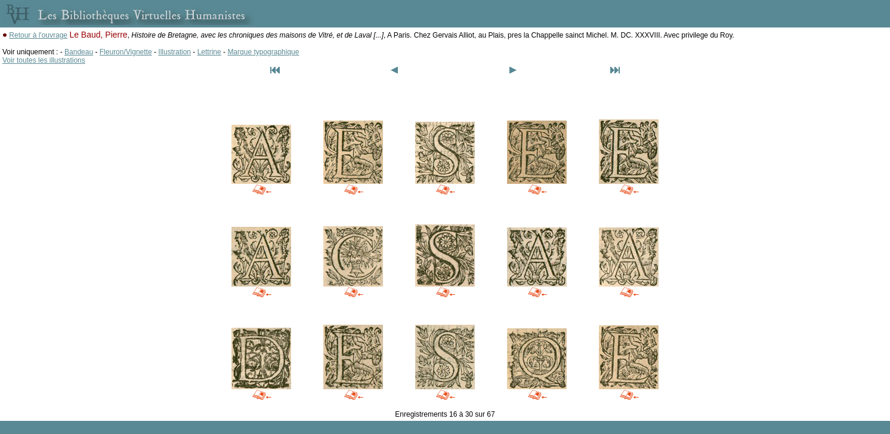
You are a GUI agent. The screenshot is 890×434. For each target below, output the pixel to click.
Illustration (174, 52)
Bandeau (78, 52)
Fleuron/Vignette (126, 52)
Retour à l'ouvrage (38, 35)
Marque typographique (263, 52)
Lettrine (209, 52)
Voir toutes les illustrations (43, 60)
